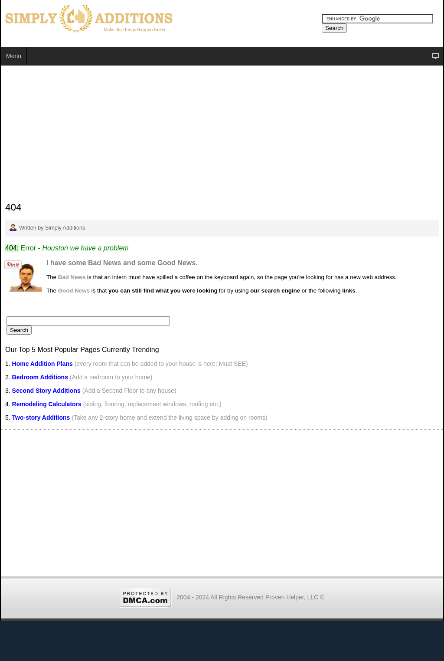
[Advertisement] (222, 135)
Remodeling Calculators (47, 404)
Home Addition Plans (42, 363)
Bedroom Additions (40, 377)
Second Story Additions (46, 390)
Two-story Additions (42, 417)
